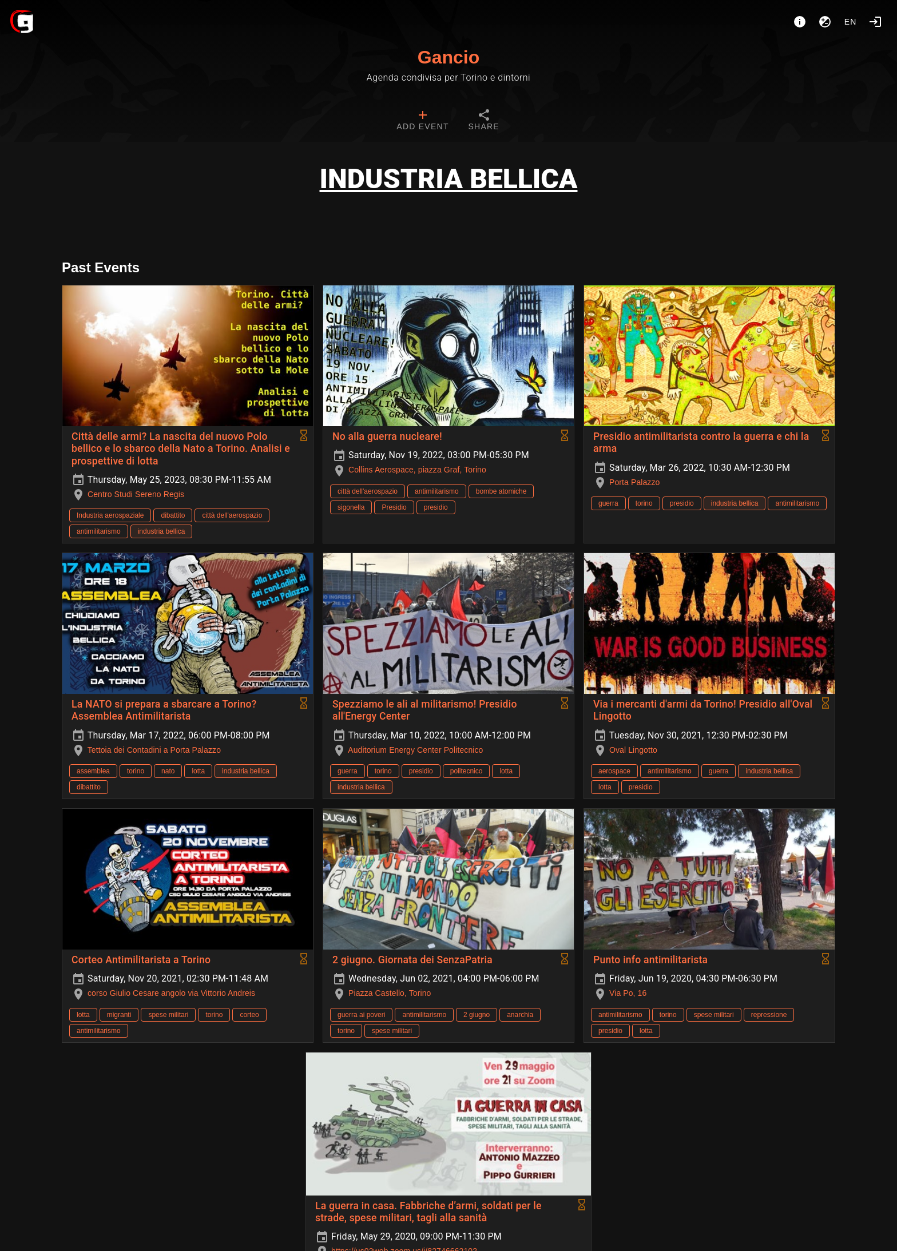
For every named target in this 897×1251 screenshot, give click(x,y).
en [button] (850, 21)
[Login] (875, 21)
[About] (799, 21)
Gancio (448, 57)
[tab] (422, 121)
